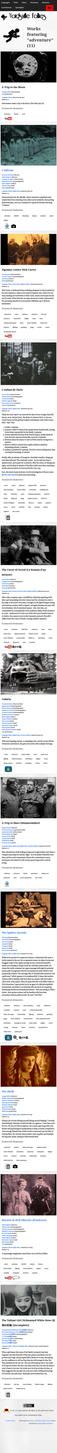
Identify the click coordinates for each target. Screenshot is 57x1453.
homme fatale (21, 638)
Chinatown (47, 1006)
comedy (32, 1264)
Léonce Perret (6, 395)
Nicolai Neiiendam (7, 834)
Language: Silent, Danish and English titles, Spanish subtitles (20, 846)
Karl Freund (5, 940)
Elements (45, 2)
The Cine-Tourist (10, 475)
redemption (40, 1152)
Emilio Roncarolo (7, 181)
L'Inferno (7, 170)
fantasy (16, 114)
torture (47, 327)
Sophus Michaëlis (7, 832)
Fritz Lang (5, 937)
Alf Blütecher (6, 840)
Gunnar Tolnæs (6, 836)
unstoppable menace (10, 332)
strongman (28, 763)
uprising (37, 507)
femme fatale (21, 1014)
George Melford (6, 1096)
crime (41, 319)
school (13, 507)
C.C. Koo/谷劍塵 (7, 1336)
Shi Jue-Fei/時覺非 (7, 1343)
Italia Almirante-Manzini (9, 730)
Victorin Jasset (6, 274)
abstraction (7, 314)
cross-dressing (27, 1384)
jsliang (39, 1423)
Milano (4, 188)
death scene (43, 323)
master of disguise (9, 503)
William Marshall (7, 1098)
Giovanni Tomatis (7, 712)
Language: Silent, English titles (11, 191)
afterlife (16, 216)
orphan (40, 503)
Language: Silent (7, 97)
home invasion (28, 1019)
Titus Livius (5, 721)
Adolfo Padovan (6, 177)
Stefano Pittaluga (7, 1236)
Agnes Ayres (5, 1107)
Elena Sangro (6, 1242)
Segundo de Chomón (8, 710)
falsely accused (33, 634)
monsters (43, 216)
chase (34, 319)
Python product (41, 1421)
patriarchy (7, 878)
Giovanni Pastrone (7, 704)
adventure (7, 114)
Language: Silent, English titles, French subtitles (16, 735)
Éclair (3, 281)
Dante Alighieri (6, 184)
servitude (21, 507)
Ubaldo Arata (6, 1227)
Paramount (5, 1111)
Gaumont (4, 405)
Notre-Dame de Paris (8, 403)
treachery (32, 642)
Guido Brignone (6, 1225)
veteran (45, 507)
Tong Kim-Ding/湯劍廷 (9, 1334)
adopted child (32, 485)
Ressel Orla (5, 948)
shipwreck (16, 642)
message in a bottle (19, 1023)
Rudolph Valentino (7, 1105)
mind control (33, 1023)
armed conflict (21, 490)
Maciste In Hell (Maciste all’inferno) (24, 1220)
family (5, 498)
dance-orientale (31, 323)
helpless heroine (32, 498)
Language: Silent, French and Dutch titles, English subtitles (19, 591)
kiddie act (44, 498)
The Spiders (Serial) (14, 932)
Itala (3, 732)
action (16, 314)
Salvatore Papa (6, 186)
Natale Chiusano (7, 708)
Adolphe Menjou (7, 1109)
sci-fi (23, 114)
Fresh (49, 1421)
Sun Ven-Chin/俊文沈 (8, 1339)
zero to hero (15, 511)
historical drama (17, 759)
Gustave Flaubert (7, 719)
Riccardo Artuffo (7, 1233)
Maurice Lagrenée (7, 401)
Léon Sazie (5, 279)
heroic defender (8, 638)
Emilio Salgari (6, 717)
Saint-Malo (5, 586)
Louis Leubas (6, 399)
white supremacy (21, 1160)
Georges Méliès (6, 92)
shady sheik (32, 1156)
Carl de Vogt (5, 942)
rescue (6, 507)
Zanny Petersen (6, 838)
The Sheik (8, 1091)
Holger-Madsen (6, 828)
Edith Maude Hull (7, 1103)
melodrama (21, 503)
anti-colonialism (8, 490)
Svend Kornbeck (7, 843)
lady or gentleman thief (43, 1019)
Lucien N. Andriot (7, 277)
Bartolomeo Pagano (7, 725)
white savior (7, 1032)
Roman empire (8, 763)
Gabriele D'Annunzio (8, 715)
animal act (7, 319)
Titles (16, 2)
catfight (26, 319)
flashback (14, 498)
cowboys (16, 1010)
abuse (6, 485)
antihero (16, 1147)
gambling (23, 327)
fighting (15, 327)
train (29, 507)
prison (51, 216)
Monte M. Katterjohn (8, 1100)
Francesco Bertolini (7, 175)
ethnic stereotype (9, 1014)
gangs (32, 327)
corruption (7, 1010)
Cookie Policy (10, 1421)
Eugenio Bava (6, 706)
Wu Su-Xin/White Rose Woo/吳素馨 (12, 1332)
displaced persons (19, 634)
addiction (25, 314)
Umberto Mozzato (7, 723)
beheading (25, 216)
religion (6, 220)
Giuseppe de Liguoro (8, 179)
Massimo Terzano (7, 1229)
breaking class (44, 490)
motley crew (45, 873)
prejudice (48, 503)
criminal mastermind (10, 323)
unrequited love (43, 1027)
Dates (24, 2)
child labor (14, 494)
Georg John (5, 944)
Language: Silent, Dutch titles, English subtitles (16, 284)
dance (22, 323)
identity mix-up (20, 1389)
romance (13, 1156)
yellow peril (18, 1032)
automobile (17, 319)
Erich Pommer (6, 950)
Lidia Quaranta (6, 727)
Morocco (31, 503)
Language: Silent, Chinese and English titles (15, 1346)
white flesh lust (8, 1160)
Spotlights (19, 7)
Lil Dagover (5, 946)
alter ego (43, 314)
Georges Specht (6, 397)
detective (6, 327)
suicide (39, 327)
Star (3, 94)
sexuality (6, 1273)
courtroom (34, 629)
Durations (34, 2)
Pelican (31, 1421)
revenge (6, 1027)
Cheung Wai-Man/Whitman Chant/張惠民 (14, 1330)
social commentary (25, 878)
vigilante (6, 511)
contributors (49, 1423)
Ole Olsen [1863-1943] (8, 830)
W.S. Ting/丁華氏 (7, 1341)
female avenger (39, 1384)
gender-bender (8, 1389)
